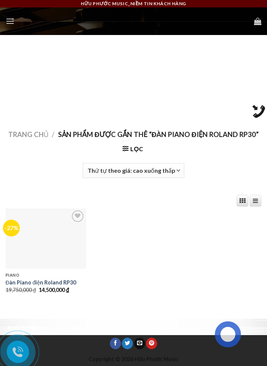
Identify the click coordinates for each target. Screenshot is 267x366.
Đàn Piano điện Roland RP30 (41, 282)
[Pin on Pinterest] (151, 343)
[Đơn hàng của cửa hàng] (133, 170)
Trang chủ (28, 134)
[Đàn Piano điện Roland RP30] (46, 239)
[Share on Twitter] (127, 343)
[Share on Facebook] (115, 343)
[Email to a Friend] (139, 343)
